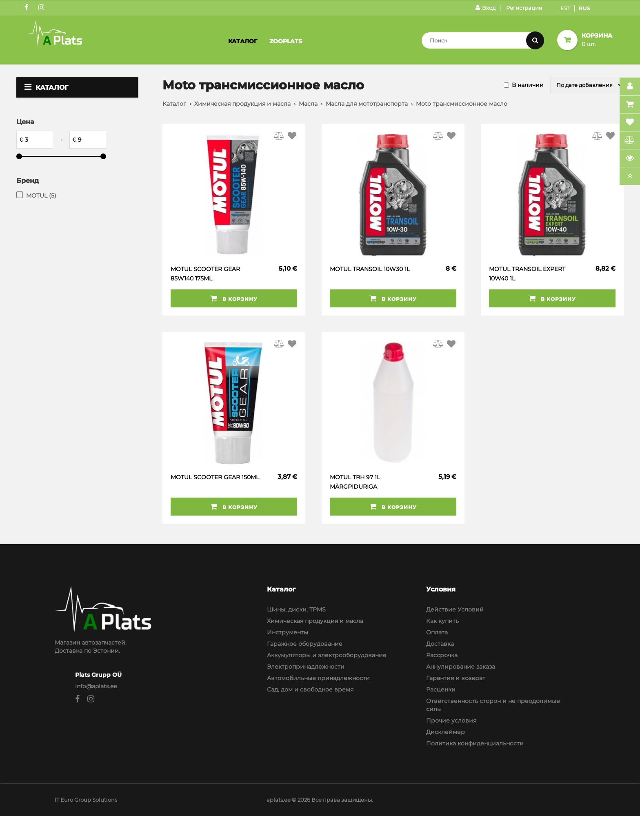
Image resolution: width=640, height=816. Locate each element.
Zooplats (285, 41)
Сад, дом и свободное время (310, 689)
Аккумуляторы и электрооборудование (327, 655)
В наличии (528, 85)
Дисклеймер (445, 732)
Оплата (437, 632)
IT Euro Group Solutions (86, 799)
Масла (308, 103)
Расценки (441, 689)
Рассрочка (442, 655)
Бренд (27, 181)
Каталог (242, 41)
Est (565, 8)
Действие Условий (455, 609)
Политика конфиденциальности (475, 743)
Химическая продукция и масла (242, 103)
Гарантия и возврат (455, 678)
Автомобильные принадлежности (318, 678)
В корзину (234, 298)
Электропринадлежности (305, 666)
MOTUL (41, 195)
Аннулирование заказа (460, 666)
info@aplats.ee (96, 686)
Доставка (440, 643)
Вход (486, 7)
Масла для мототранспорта (367, 103)
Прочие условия (451, 720)
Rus (585, 8)
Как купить (442, 621)
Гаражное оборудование (304, 643)
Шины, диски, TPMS (296, 609)
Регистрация (524, 7)
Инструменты (287, 632)
